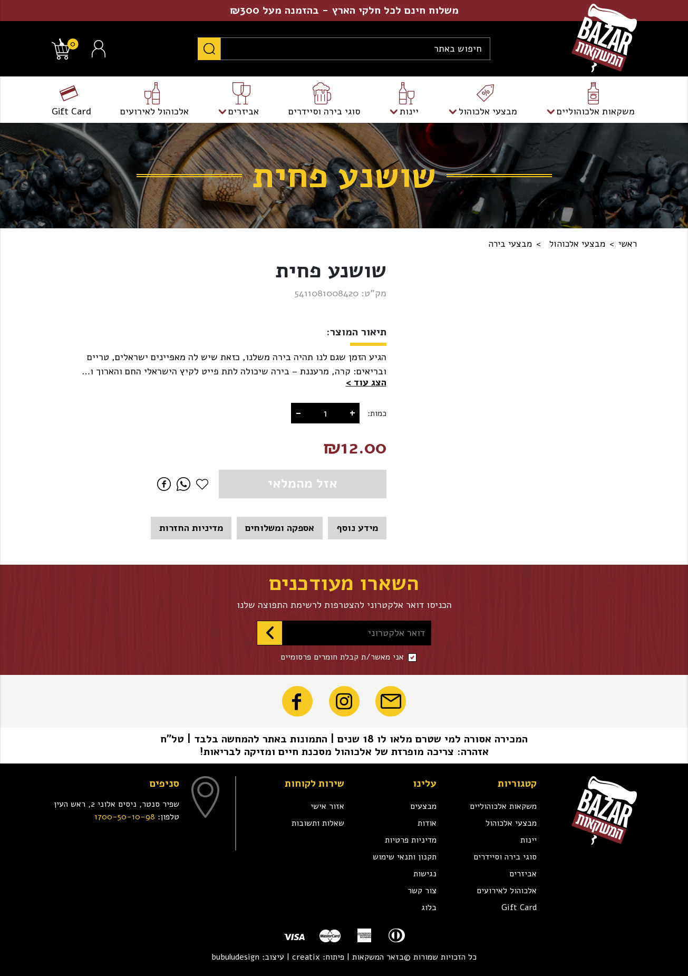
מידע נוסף (357, 527)
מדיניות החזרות (191, 527)
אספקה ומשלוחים (279, 527)
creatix (306, 957)
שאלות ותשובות (318, 823)
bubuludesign (235, 957)
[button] (366, 382)
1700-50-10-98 (124, 817)
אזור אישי (327, 806)
